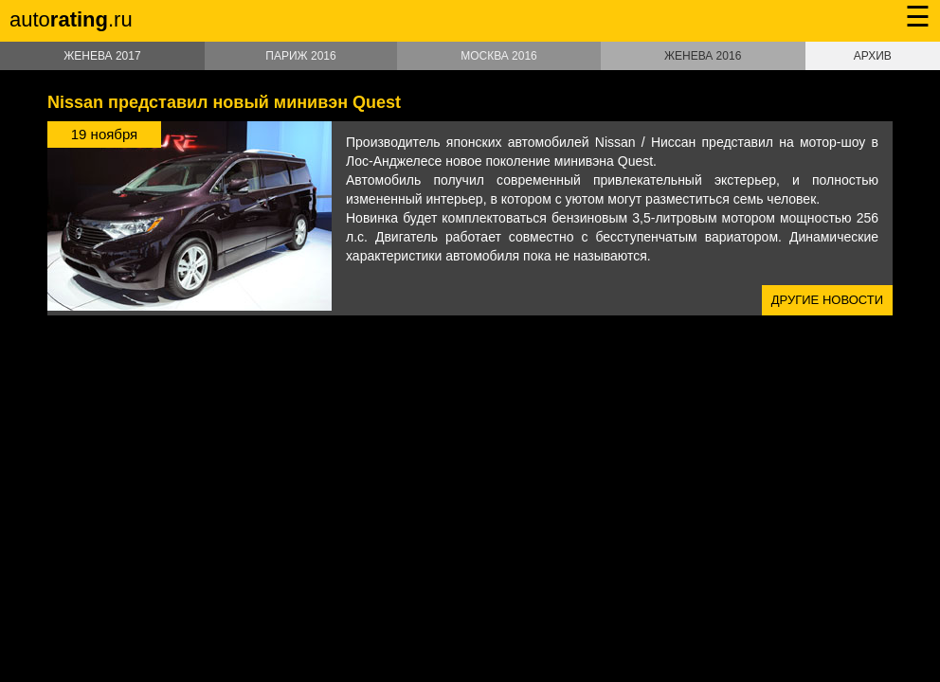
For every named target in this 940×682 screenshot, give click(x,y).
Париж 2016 (300, 56)
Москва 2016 (499, 56)
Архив (873, 56)
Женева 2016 (702, 56)
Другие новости (827, 300)
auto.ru (71, 19)
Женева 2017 (101, 56)
